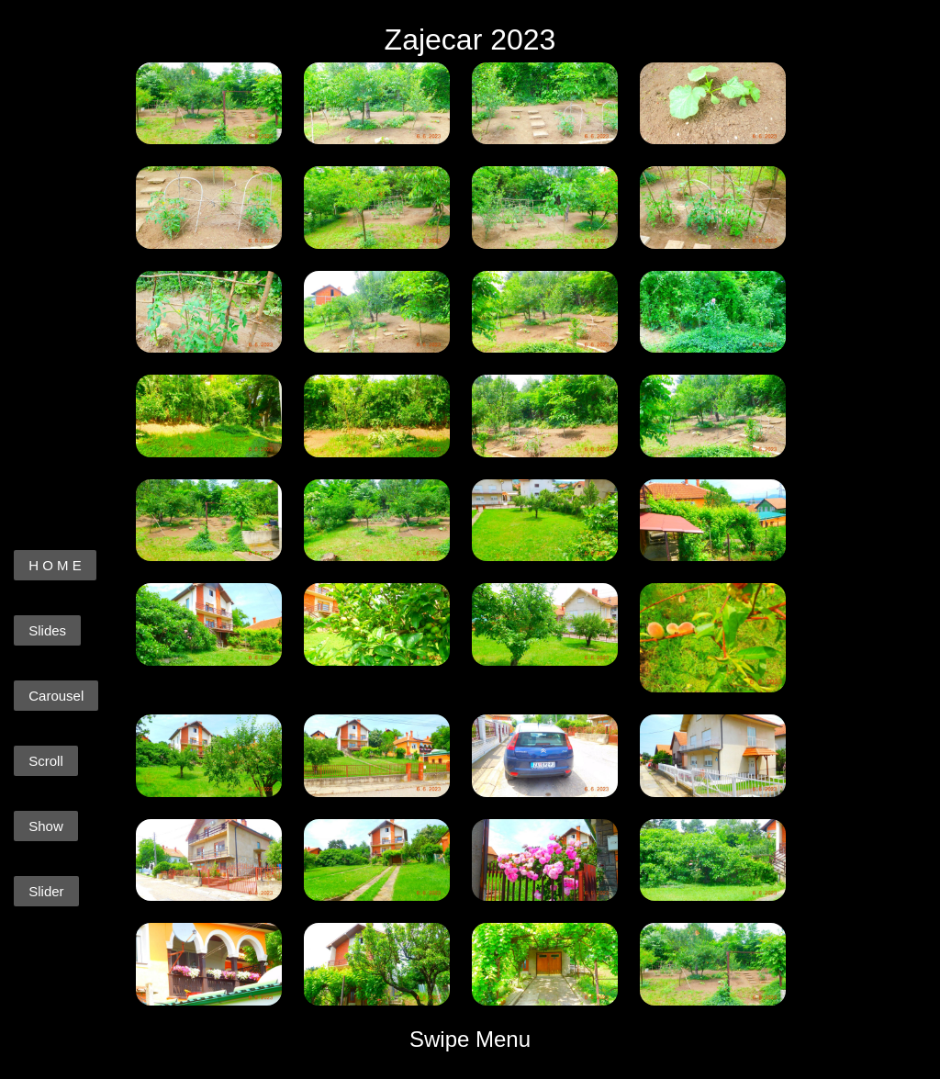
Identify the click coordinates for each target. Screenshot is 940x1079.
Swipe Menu (470, 1039)
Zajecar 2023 (470, 39)
